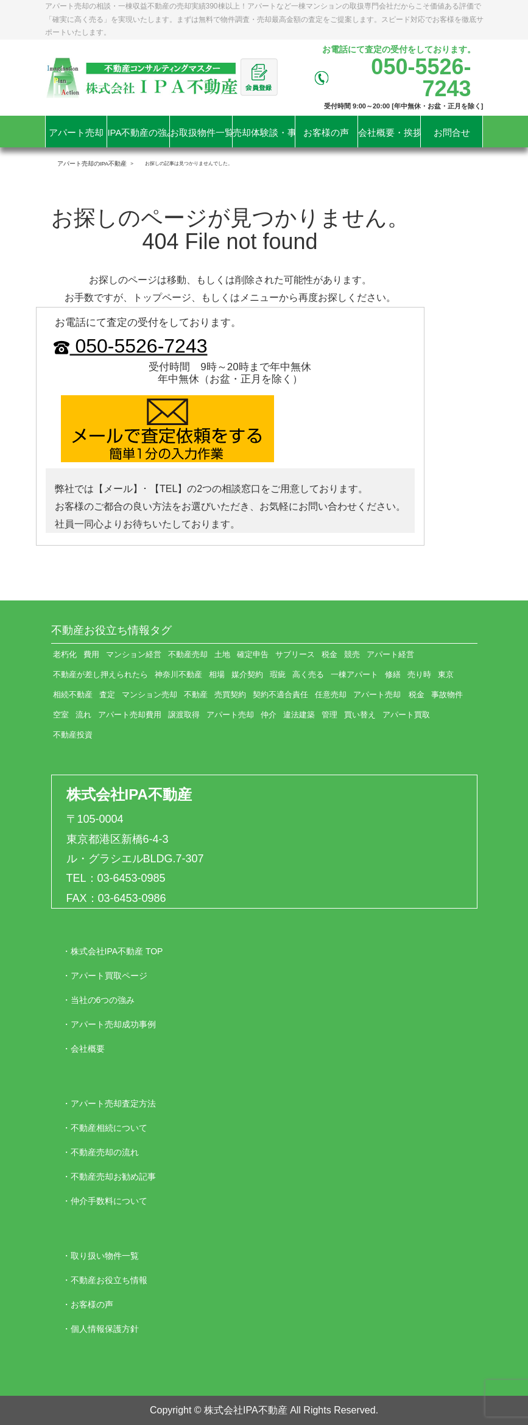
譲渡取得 (184, 714)
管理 (329, 714)
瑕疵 (278, 674)
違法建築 (299, 714)
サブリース (295, 654)
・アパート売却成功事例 (109, 1024)
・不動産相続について (104, 1128)
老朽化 (65, 654)
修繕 (393, 674)
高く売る (308, 674)
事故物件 (447, 694)
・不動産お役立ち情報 (104, 1280)
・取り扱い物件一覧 (100, 1256)
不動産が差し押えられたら (100, 674)
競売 (352, 654)
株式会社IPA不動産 (129, 794)
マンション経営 (133, 654)
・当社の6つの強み (98, 1000)
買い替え (360, 714)
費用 (91, 654)
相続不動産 (73, 694)
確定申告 (253, 654)
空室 (61, 714)
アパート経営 (390, 654)
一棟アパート (354, 674)
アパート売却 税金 (388, 694)
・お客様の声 (87, 1304)
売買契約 (230, 694)
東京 (446, 674)
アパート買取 (406, 714)
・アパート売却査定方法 (109, 1103)
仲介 (268, 714)
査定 (107, 694)
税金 (329, 654)
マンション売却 (149, 694)
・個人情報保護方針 (100, 1329)
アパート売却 (230, 714)
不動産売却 (188, 654)
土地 (222, 654)
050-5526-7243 (130, 346)
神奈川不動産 (178, 674)
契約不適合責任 (280, 694)
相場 (217, 674)
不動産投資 (73, 734)
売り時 (419, 674)
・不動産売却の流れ (100, 1152)
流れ (83, 714)
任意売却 (331, 694)
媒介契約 (247, 674)
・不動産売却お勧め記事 (109, 1176)
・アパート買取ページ (104, 975)
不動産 (196, 694)
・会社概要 (83, 1049)
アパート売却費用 (129, 714)
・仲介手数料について (104, 1201)
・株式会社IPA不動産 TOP (112, 951)
